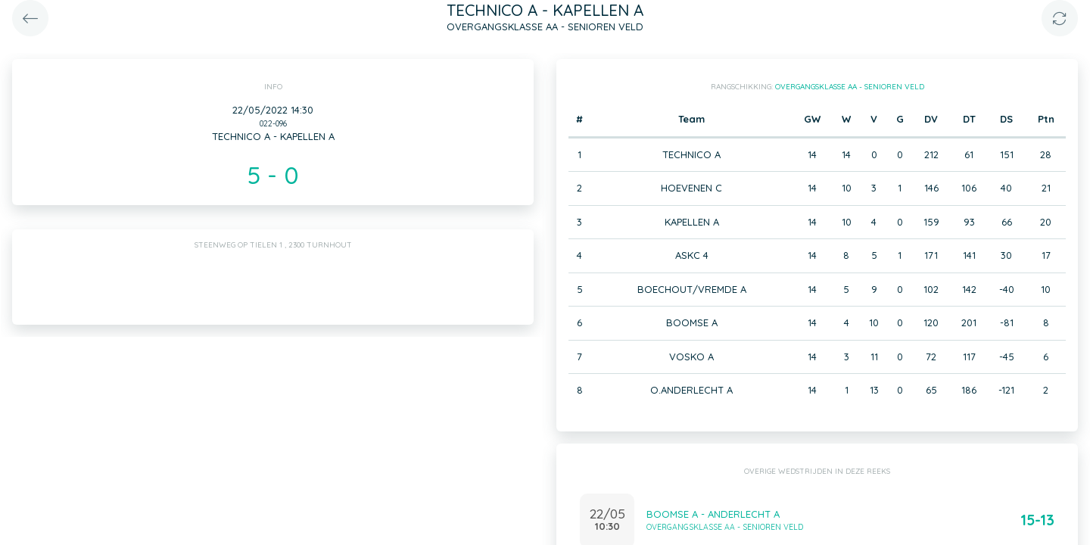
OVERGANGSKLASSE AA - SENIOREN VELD (849, 87)
